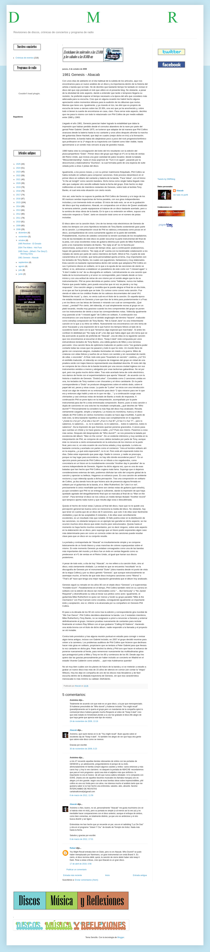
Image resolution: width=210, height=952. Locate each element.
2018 (18, 191)
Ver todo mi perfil (180, 195)
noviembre (23, 236)
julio (21, 270)
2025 (18, 164)
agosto (22, 266)
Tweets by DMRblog (166, 179)
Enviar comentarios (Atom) (86, 880)
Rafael (73, 848)
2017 (18, 195)
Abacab (73, 730)
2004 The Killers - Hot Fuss (30, 247)
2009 (18, 225)
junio (21, 274)
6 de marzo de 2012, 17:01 (81, 839)
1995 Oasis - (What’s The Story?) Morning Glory (32, 252)
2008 (18, 229)
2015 (18, 202)
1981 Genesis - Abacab (28, 257)
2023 (18, 172)
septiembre (24, 262)
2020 (18, 183)
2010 (18, 222)
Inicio (107, 875)
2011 (18, 218)
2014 (18, 206)
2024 (18, 168)
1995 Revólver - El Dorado (29, 244)
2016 (18, 199)
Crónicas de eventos (24, 58)
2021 (18, 179)
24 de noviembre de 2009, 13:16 (84, 721)
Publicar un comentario (76, 869)
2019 (18, 187)
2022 (18, 175)
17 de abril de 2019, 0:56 (81, 864)
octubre (22, 240)
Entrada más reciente (72, 875)
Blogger (120, 937)
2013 (18, 210)
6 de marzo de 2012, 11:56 (81, 795)
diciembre (23, 233)
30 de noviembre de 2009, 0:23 (83, 749)
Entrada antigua (140, 875)
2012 (18, 214)
